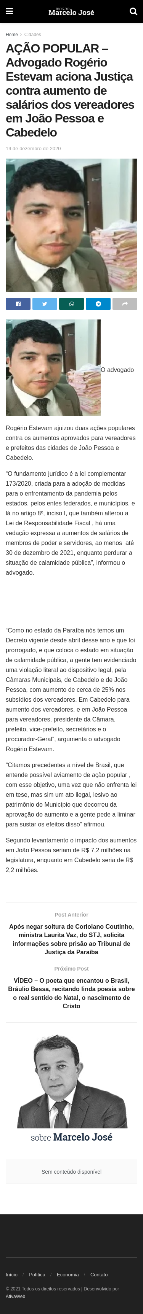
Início (12, 1274)
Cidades (32, 34)
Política (37, 1274)
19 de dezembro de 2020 (33, 148)
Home (12, 34)
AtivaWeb (15, 1296)
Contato (99, 1274)
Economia (68, 1274)
